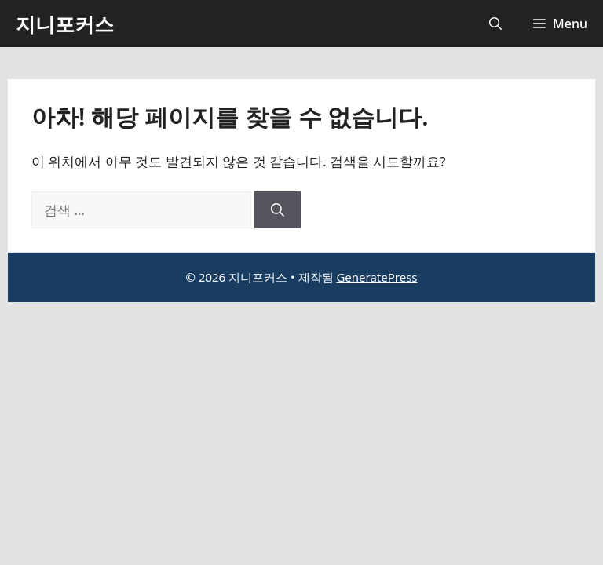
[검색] (277, 210)
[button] (495, 23)
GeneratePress (376, 277)
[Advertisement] (301, 420)
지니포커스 (65, 23)
